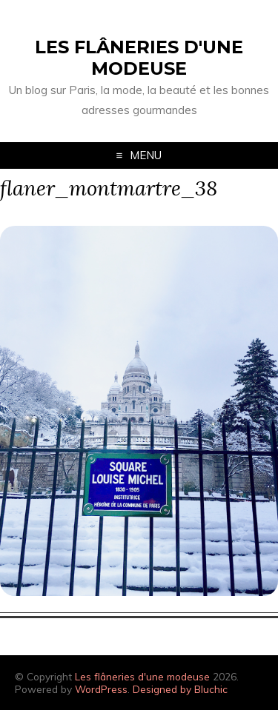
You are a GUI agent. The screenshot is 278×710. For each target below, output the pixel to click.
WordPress (101, 689)
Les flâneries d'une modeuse (139, 57)
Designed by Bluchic (180, 689)
